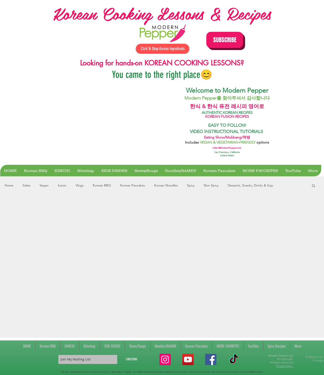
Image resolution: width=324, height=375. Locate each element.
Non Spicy (211, 185)
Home (9, 185)
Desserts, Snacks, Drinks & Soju (250, 185)
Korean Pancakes (132, 185)
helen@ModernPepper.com (227, 147)
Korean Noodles (166, 185)
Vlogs (80, 185)
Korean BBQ (102, 185)
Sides (26, 185)
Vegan (44, 185)
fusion (62, 185)
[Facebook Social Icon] (210, 359)
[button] (224, 40)
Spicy (191, 185)
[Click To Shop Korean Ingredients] (162, 49)
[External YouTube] (114, 122)
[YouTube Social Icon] (188, 359)
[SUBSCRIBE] (131, 359)
